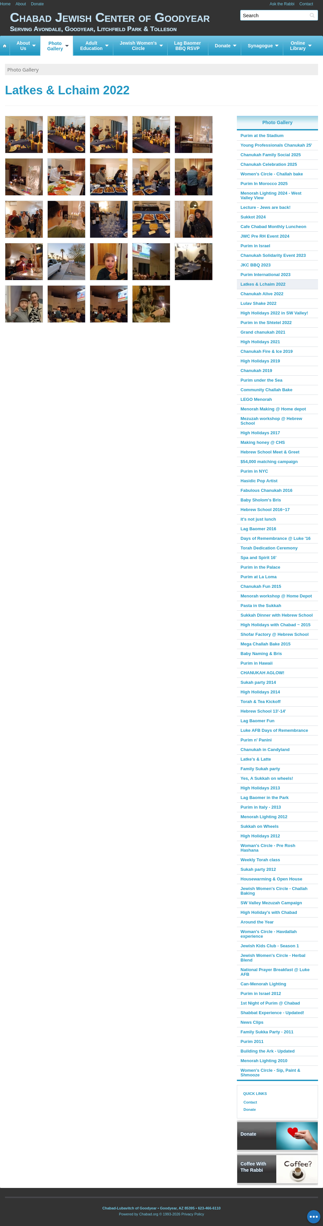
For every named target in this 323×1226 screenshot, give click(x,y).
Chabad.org (148, 1214)
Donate (37, 4)
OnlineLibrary (297, 45)
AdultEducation (91, 45)
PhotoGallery (55, 46)
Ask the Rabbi (282, 4)
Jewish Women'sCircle (138, 45)
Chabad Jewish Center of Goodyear (166, 21)
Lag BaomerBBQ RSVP (187, 45)
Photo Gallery (22, 69)
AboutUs (23, 45)
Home (5, 4)
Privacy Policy (193, 1214)
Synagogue (260, 45)
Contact (306, 4)
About (21, 4)
